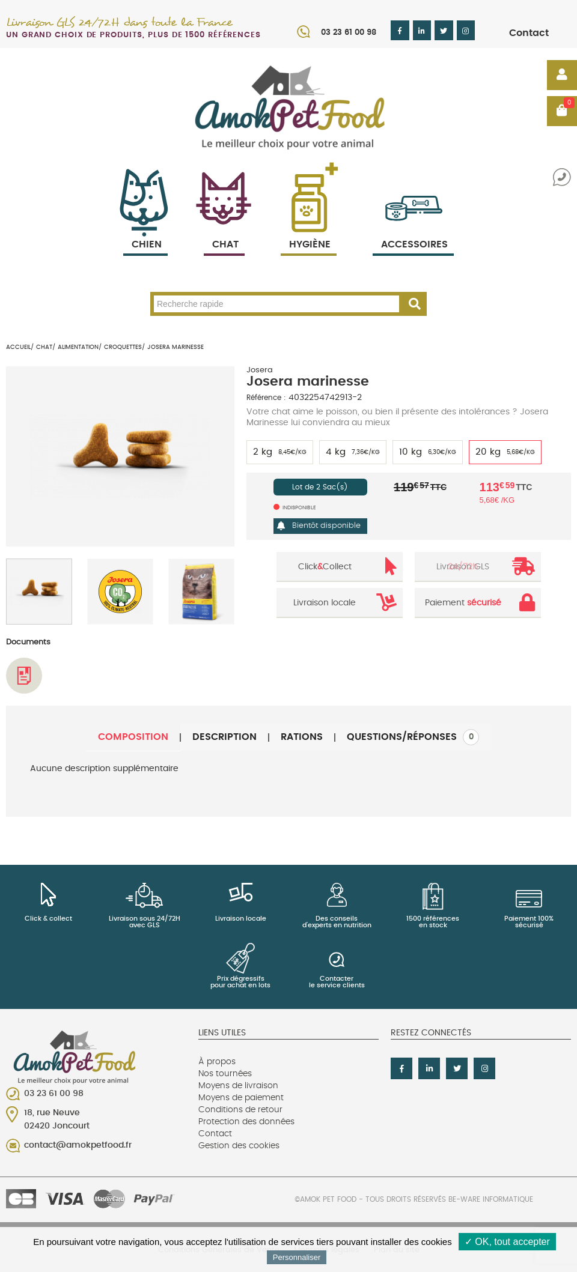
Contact (529, 33)
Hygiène (309, 230)
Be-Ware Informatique (490, 1199)
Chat (224, 230)
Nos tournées (225, 1074)
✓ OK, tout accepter (507, 1242)
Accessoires (414, 230)
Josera (259, 370)
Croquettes (123, 347)
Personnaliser (297, 1257)
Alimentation (78, 347)
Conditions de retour (240, 1110)
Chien (145, 230)
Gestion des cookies (238, 1146)
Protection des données (246, 1122)
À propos (217, 1062)
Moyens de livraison (238, 1086)
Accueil (18, 347)
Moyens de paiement (241, 1098)
